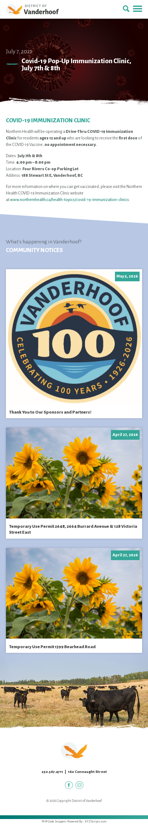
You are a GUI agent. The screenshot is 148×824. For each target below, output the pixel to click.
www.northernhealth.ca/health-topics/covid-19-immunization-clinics (69, 200)
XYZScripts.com (96, 821)
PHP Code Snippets (54, 821)
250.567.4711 (52, 772)
